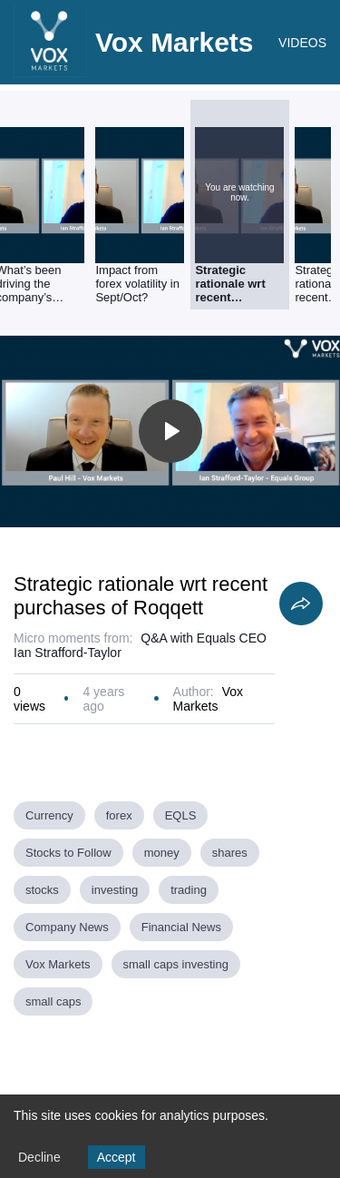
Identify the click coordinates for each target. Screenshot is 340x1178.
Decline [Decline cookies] (39, 1157)
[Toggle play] (170, 431)
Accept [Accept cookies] (116, 1157)
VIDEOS (302, 42)
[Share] (301, 603)
